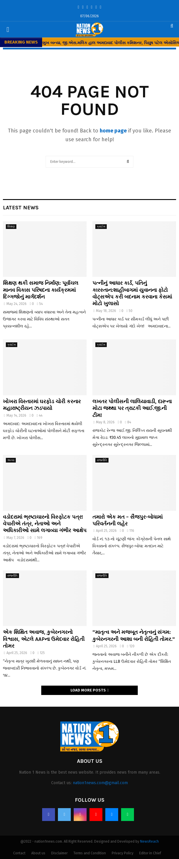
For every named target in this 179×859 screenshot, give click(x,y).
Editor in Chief (150, 853)
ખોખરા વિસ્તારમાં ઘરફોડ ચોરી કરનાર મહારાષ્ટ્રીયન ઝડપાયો (42, 404)
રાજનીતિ (102, 460)
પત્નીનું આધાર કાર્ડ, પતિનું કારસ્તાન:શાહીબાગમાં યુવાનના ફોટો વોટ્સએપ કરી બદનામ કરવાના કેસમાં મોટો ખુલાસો (132, 293)
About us (38, 853)
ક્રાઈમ (101, 226)
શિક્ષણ (11, 226)
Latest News (21, 207)
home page (113, 130)
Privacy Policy (122, 853)
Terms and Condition (89, 853)
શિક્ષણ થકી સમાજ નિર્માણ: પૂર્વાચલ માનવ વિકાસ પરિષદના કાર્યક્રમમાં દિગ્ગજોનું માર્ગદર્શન (40, 290)
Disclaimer (59, 853)
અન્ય (10, 460)
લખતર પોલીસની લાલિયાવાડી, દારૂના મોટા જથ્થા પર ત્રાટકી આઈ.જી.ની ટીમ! (132, 408)
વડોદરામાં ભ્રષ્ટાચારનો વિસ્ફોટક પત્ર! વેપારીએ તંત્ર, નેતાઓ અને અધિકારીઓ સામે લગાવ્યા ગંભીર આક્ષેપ (45, 524)
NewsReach (149, 841)
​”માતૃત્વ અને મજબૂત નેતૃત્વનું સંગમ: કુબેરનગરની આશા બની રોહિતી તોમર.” (133, 635)
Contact (19, 853)
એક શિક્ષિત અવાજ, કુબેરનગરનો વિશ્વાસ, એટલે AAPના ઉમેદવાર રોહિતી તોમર (44, 639)
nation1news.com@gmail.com (100, 782)
